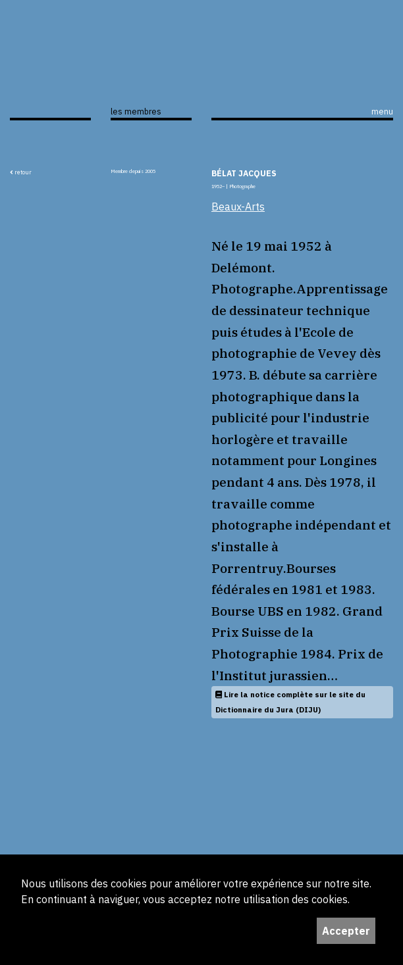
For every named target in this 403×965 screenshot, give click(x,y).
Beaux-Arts (238, 206)
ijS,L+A (50, 78)
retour (21, 172)
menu (382, 111)
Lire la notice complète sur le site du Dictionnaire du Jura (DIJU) (290, 701)
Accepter (346, 930)
